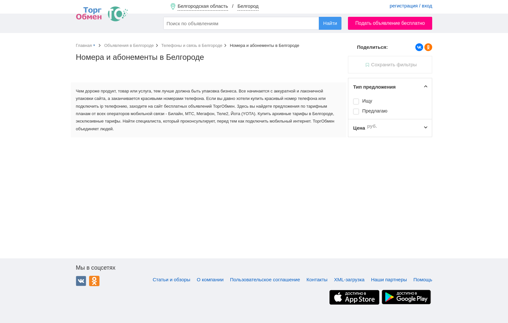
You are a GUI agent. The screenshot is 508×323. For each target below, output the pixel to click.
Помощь (422, 279)
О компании (210, 279)
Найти (330, 23)
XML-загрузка (349, 279)
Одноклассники (94, 281)
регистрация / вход (411, 5)
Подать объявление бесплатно (390, 23)
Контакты (317, 279)
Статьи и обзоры (171, 279)
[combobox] (252, 23)
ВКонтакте (81, 281)
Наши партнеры (389, 279)
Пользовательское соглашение (265, 279)
